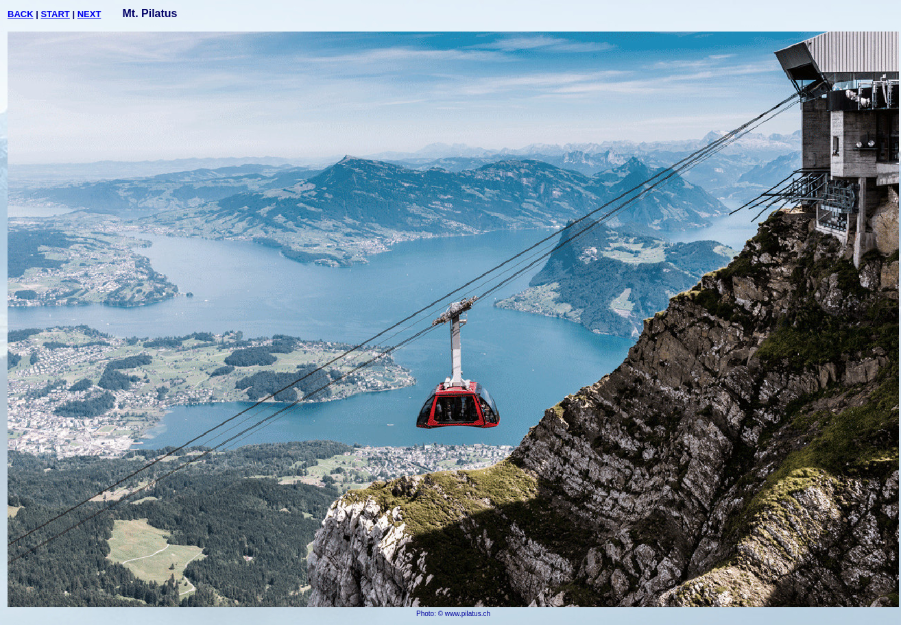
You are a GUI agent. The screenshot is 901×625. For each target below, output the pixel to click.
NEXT (89, 14)
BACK (21, 14)
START (54, 14)
